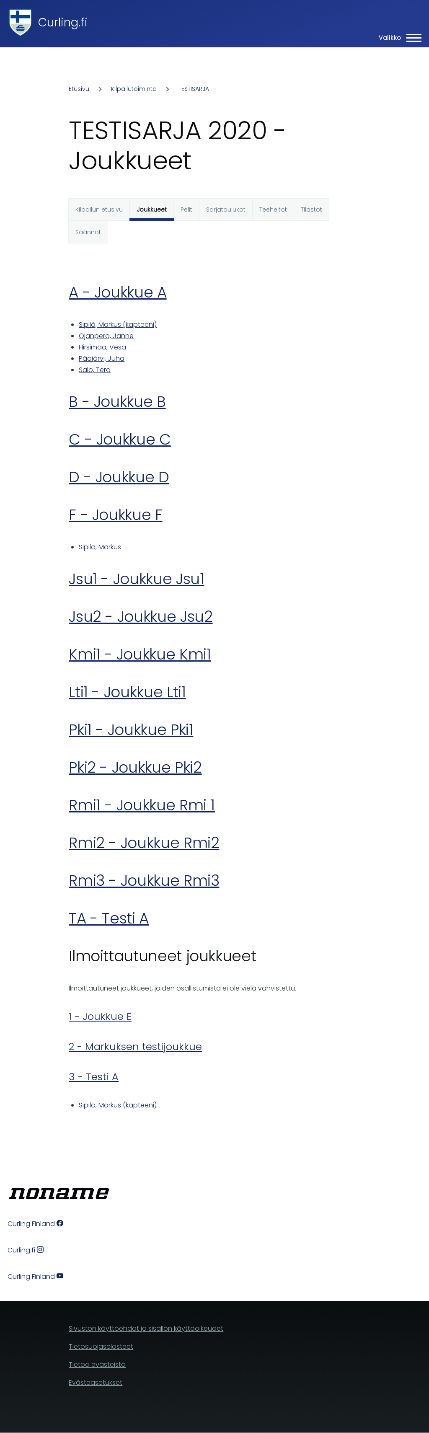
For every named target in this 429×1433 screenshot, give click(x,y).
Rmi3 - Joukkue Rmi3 (144, 880)
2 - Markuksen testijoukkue (135, 1046)
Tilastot (311, 209)
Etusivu (79, 89)
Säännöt (88, 232)
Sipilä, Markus (100, 547)
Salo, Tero (95, 370)
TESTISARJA (193, 89)
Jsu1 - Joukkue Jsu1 (136, 579)
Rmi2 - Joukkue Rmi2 (144, 843)
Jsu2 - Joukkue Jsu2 (140, 616)
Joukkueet (152, 209)
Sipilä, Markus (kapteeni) (118, 324)
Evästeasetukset (95, 1382)
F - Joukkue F (115, 514)
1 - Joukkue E (100, 1016)
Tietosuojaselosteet (101, 1346)
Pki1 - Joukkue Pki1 (131, 729)
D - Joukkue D (119, 477)
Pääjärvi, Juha (101, 358)
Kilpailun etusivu (99, 209)
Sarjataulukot (226, 209)
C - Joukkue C (120, 439)
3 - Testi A (94, 1077)
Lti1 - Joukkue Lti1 (127, 692)
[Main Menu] (397, 37)
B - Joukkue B (117, 401)
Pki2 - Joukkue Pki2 (135, 767)
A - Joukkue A (117, 292)
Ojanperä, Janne (106, 336)
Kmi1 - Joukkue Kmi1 (140, 654)
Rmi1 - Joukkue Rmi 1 (142, 805)
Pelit (186, 209)
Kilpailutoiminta (134, 89)
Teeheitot (273, 209)
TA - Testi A (109, 918)
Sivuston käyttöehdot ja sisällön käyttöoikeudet (146, 1328)
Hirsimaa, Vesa (102, 347)
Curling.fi (63, 22)
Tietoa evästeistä (97, 1364)
